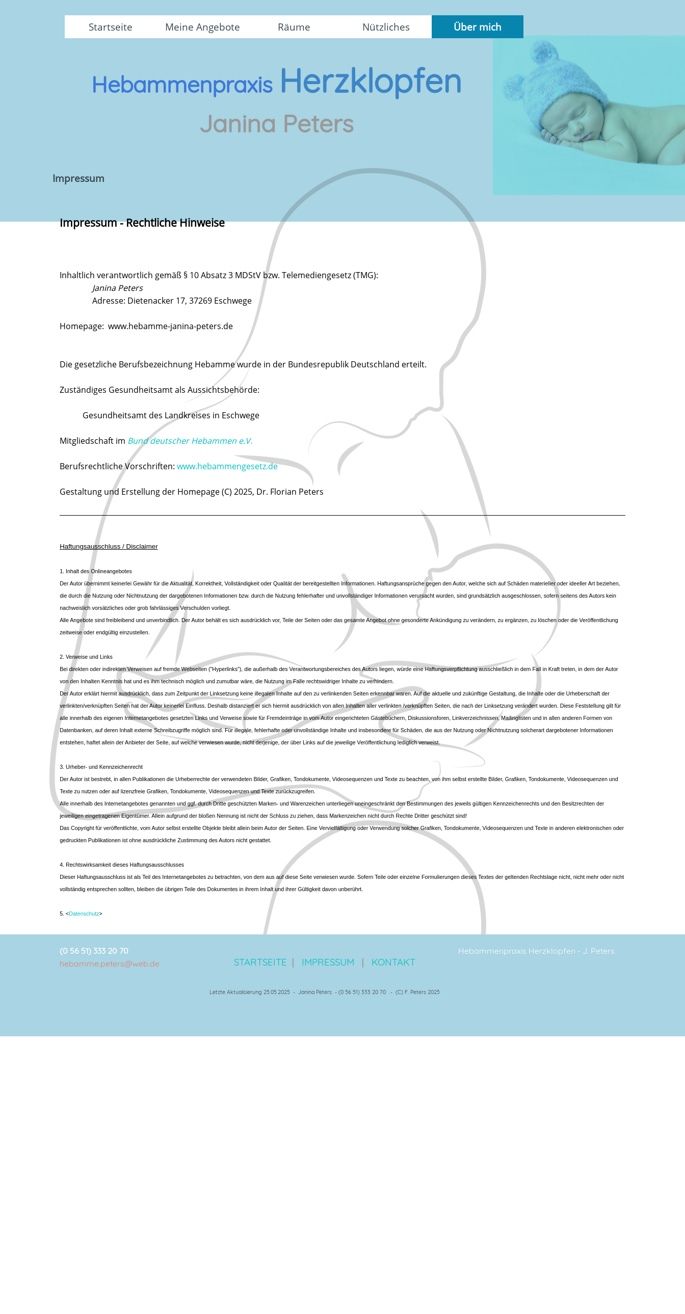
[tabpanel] (276, 113)
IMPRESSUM (328, 962)
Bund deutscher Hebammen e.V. (189, 440)
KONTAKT (393, 962)
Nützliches (386, 26)
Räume (294, 26)
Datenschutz (84, 913)
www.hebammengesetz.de (227, 466)
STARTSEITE (261, 962)
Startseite (111, 26)
